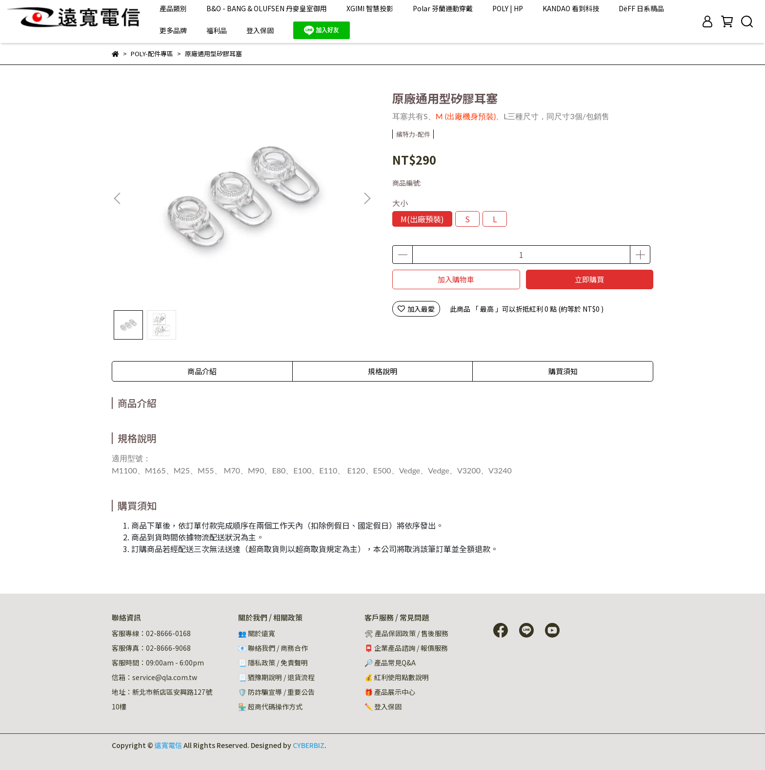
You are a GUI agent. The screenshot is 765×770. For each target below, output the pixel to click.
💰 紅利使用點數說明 (396, 677)
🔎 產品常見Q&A (390, 662)
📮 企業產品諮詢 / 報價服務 (406, 648)
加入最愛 (416, 309)
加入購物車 (456, 279)
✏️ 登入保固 (383, 706)
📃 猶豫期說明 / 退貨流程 (276, 677)
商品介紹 (202, 371)
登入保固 (260, 30)
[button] (367, 198)
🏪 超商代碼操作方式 (270, 706)
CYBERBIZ (308, 745)
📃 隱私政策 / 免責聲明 (273, 662)
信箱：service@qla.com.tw (154, 677)
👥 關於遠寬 (256, 633)
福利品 (216, 30)
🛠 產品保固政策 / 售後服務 (407, 633)
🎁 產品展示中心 (389, 692)
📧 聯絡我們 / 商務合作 (273, 648)
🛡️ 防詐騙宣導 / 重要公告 (276, 692)
